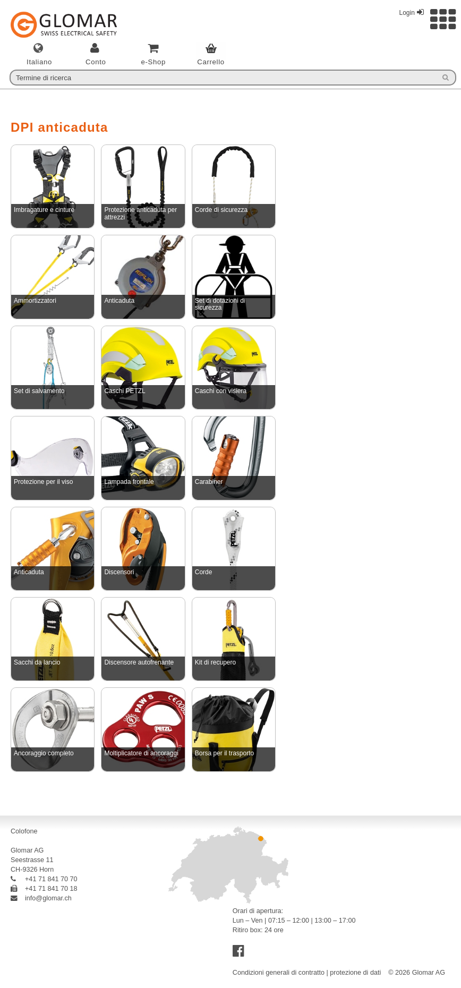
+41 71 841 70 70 (44, 879)
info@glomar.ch (41, 898)
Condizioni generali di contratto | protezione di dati (307, 972)
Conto (96, 62)
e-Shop (153, 62)
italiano (39, 62)
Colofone (24, 831)
